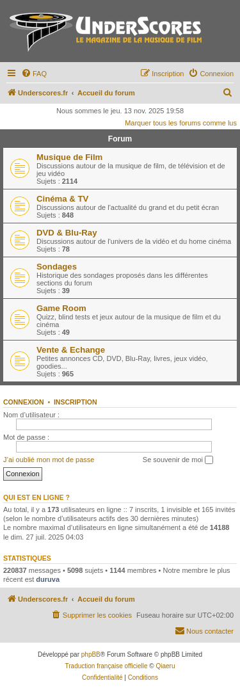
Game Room (61, 308)
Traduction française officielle (106, 666)
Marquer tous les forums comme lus (181, 123)
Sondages (56, 266)
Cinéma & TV (62, 199)
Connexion (23, 402)
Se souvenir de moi (178, 460)
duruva (48, 579)
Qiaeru (165, 666)
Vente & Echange (70, 350)
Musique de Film (69, 157)
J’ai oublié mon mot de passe (48, 459)
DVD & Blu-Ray (66, 232)
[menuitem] (34, 73)
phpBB (90, 654)
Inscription (75, 402)
